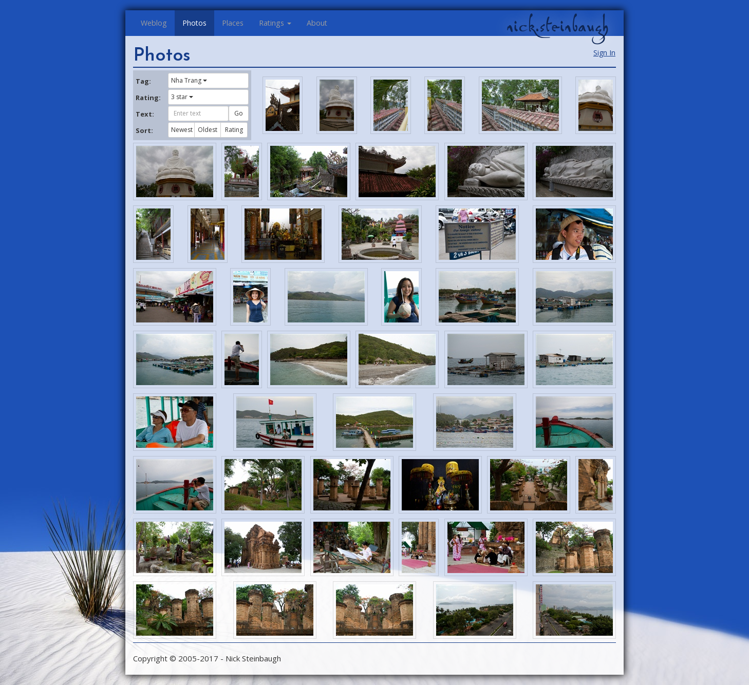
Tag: (143, 81)
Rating (234, 129)
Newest (182, 129)
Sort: (144, 130)
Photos (194, 23)
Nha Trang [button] (189, 80)
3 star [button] (182, 96)
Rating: (148, 97)
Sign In (604, 53)
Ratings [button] (275, 23)
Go (238, 113)
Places (233, 23)
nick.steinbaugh (557, 26)
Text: (145, 114)
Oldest (207, 129)
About (317, 23)
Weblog (154, 23)
